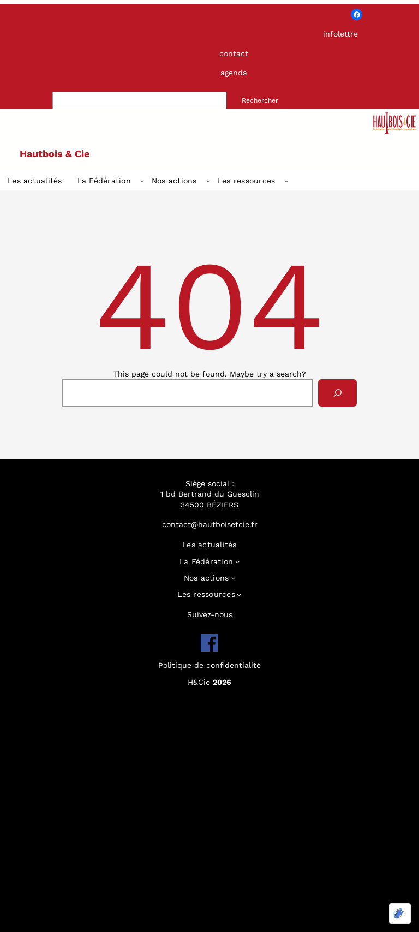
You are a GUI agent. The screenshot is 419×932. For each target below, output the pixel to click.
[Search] (337, 392)
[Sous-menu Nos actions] (208, 181)
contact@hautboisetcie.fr (210, 524)
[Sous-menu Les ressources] (286, 181)
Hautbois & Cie (54, 153)
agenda (233, 72)
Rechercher (260, 100)
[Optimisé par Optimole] (400, 913)
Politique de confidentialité (209, 665)
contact (233, 53)
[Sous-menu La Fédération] (142, 181)
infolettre (340, 33)
